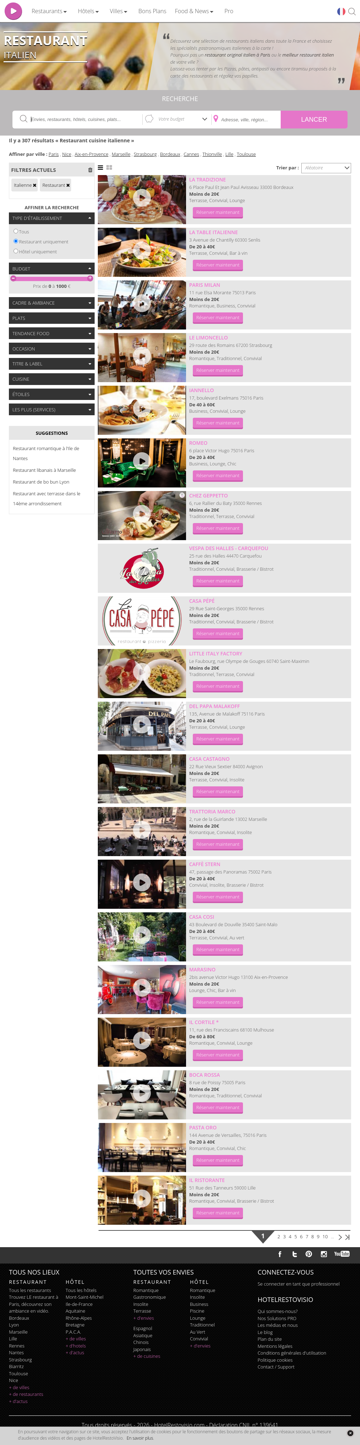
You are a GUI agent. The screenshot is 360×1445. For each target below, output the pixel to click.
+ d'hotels (75, 1346)
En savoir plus (140, 1438)
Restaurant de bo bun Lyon (41, 482)
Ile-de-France (78, 1304)
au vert (197, 1332)
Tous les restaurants (30, 1290)
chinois (141, 1342)
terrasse (142, 1311)
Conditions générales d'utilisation (292, 1353)
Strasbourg (145, 154)
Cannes (191, 154)
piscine (197, 1311)
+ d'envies (143, 1318)
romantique (146, 1290)
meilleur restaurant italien (308, 55)
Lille (230, 154)
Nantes (16, 1352)
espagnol (142, 1328)
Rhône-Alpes (78, 1318)
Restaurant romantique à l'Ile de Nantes (46, 453)
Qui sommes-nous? (277, 1311)
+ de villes (19, 1387)
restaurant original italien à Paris (237, 55)
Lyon (14, 1325)
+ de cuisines (146, 1356)
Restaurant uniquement (44, 241)
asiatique (143, 1335)
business (199, 1304)
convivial (199, 1338)
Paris (54, 154)
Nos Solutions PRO (277, 1318)
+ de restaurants (26, 1394)
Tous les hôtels (80, 1290)
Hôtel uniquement (38, 251)
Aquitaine (75, 1311)
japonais (142, 1349)
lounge (198, 1318)
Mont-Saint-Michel (84, 1297)
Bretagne (74, 1325)
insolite (140, 1304)
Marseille (121, 154)
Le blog (265, 1332)
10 (325, 1236)
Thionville (212, 154)
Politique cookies (275, 1360)
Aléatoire (314, 167)
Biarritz (16, 1366)
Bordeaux (170, 154)
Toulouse (246, 154)
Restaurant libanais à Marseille (44, 470)
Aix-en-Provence (91, 154)
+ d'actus (18, 1401)
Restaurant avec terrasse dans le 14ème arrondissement (46, 498)
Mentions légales (275, 1346)
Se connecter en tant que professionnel (298, 1284)
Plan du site (270, 1339)
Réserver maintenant (218, 212)
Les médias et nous (278, 1325)
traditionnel (202, 1325)
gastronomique (149, 1297)
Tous (24, 231)
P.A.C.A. (73, 1332)
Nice (67, 154)
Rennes (16, 1346)
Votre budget (171, 119)
